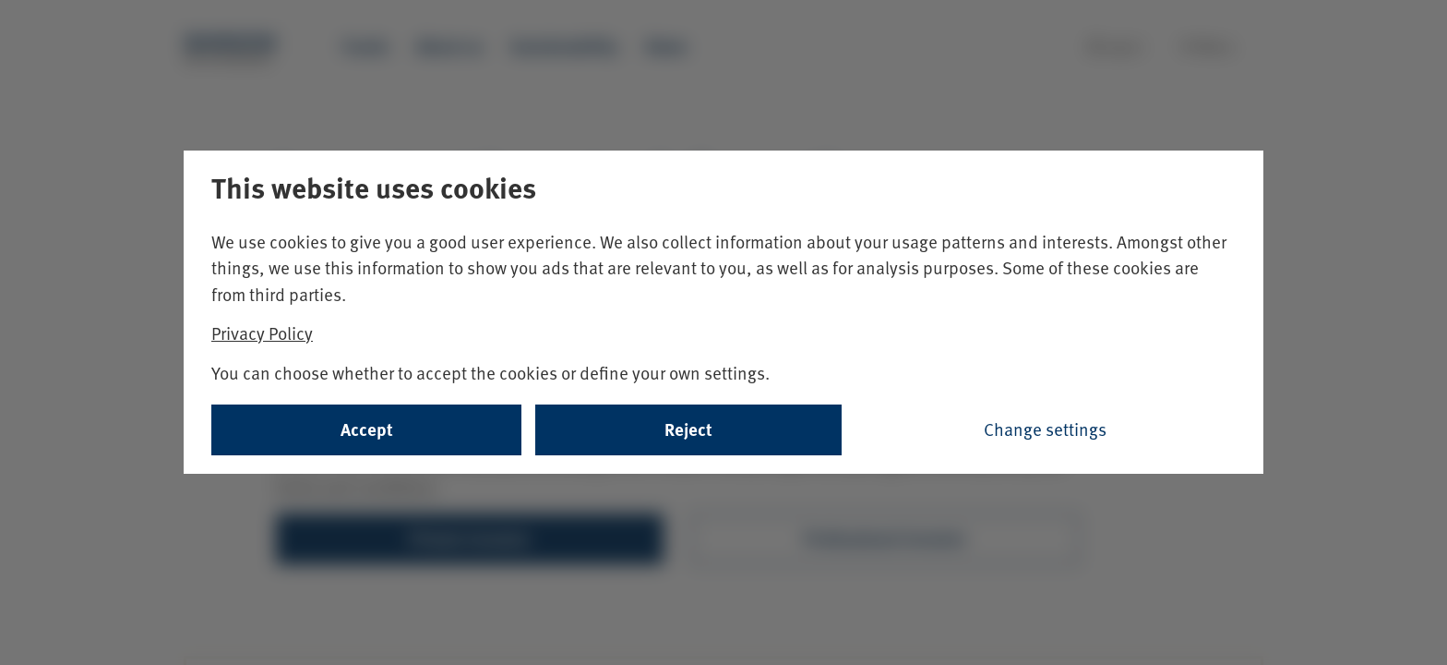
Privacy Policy (262, 333)
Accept (367, 429)
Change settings (1045, 429)
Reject (688, 429)
